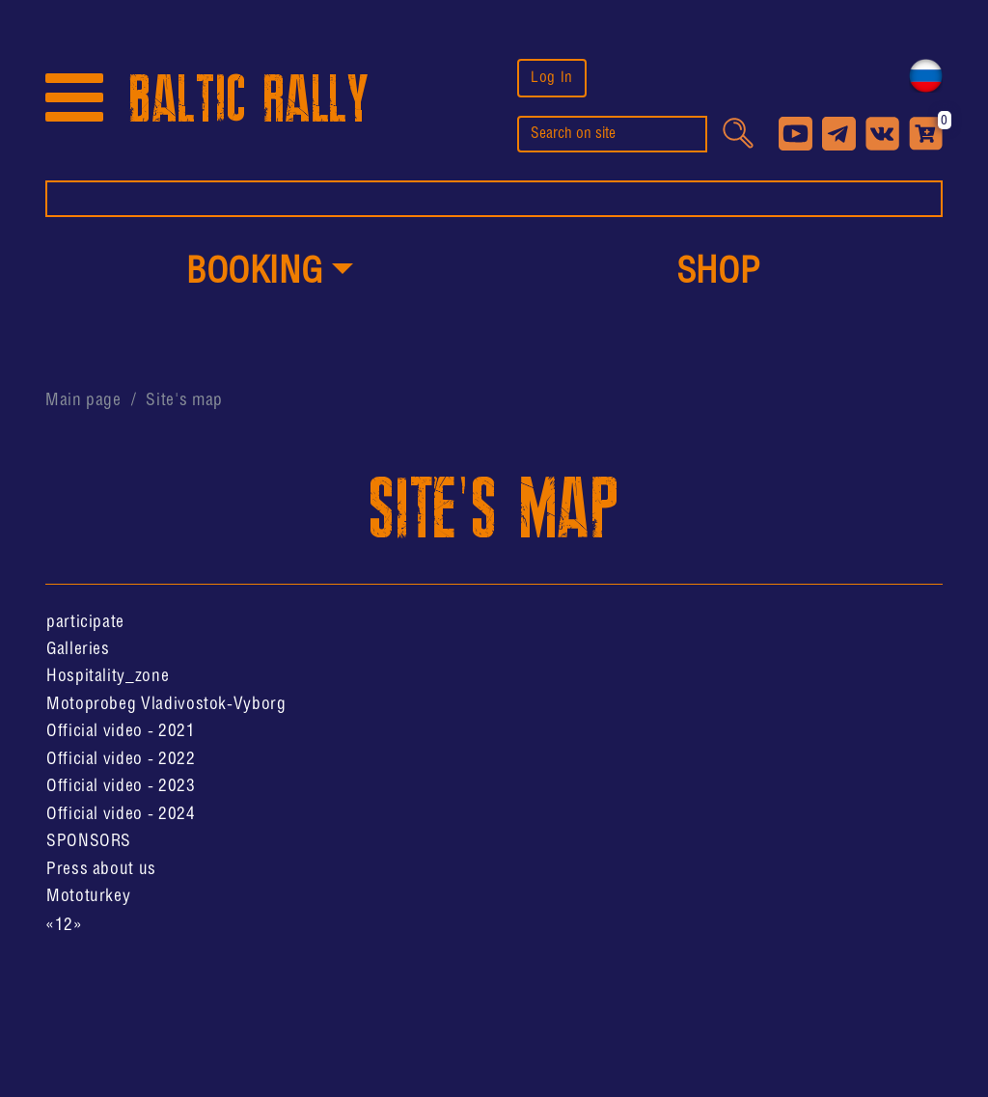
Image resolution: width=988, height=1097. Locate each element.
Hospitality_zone (107, 676)
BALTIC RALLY (249, 100)
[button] (269, 274)
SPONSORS (88, 841)
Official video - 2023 (120, 786)
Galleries (78, 649)
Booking (254, 273)
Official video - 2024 (120, 814)
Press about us (101, 869)
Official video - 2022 (120, 759)
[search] (612, 134)
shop (718, 273)
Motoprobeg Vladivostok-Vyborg (166, 704)
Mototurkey (88, 896)
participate (85, 622)
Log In (552, 77)
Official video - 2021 (120, 731)
